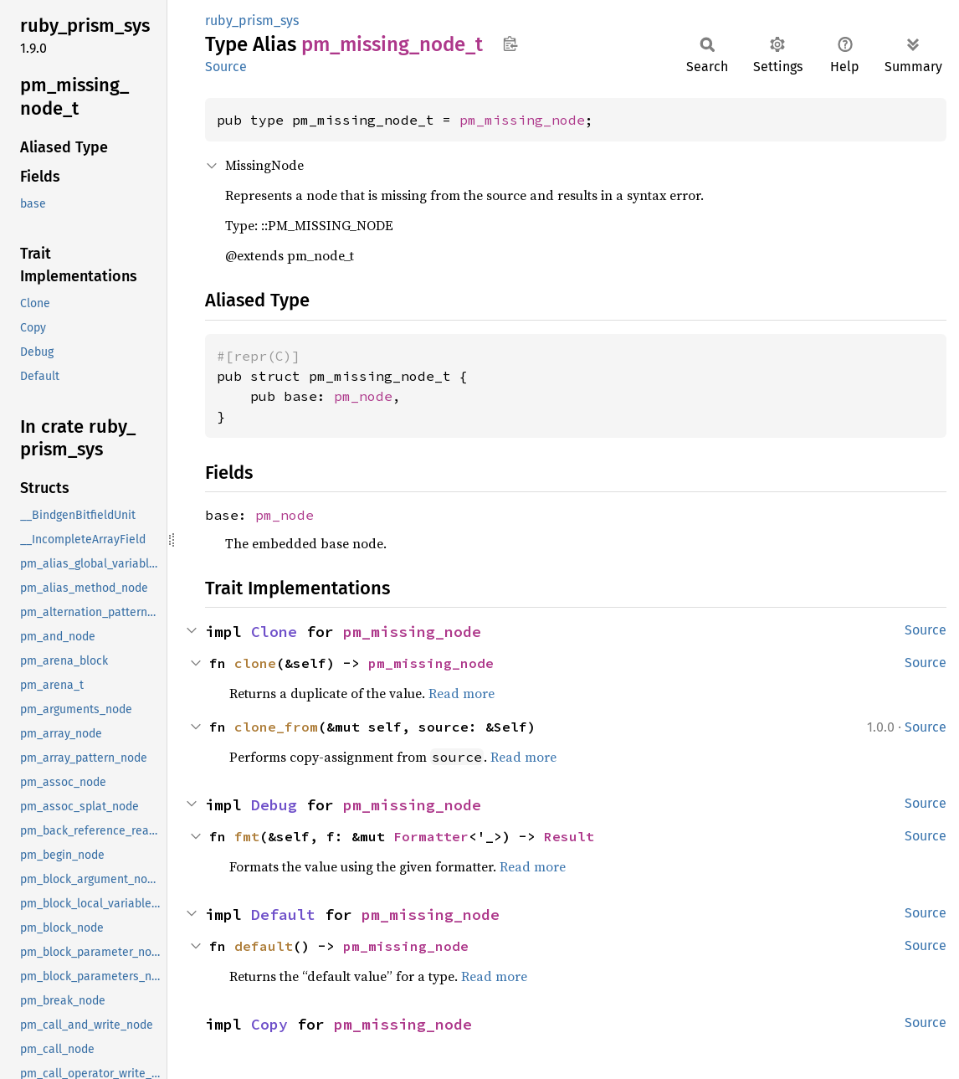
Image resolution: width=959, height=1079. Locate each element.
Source (226, 67)
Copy (269, 1024)
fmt (246, 836)
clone (255, 663)
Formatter (431, 836)
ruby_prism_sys (252, 20)
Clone (274, 631)
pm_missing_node (522, 119)
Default (283, 914)
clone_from (276, 726)
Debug (274, 804)
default (263, 946)
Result (569, 836)
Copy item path (510, 43)
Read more (461, 693)
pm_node (363, 396)
